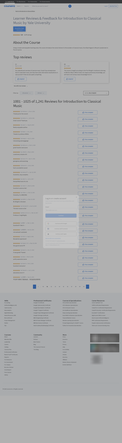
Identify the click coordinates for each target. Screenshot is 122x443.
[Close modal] (76, 197)
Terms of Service (53, 245)
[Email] (61, 210)
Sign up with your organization (53, 238)
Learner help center (61, 241)
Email (47, 207)
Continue (61, 215)
